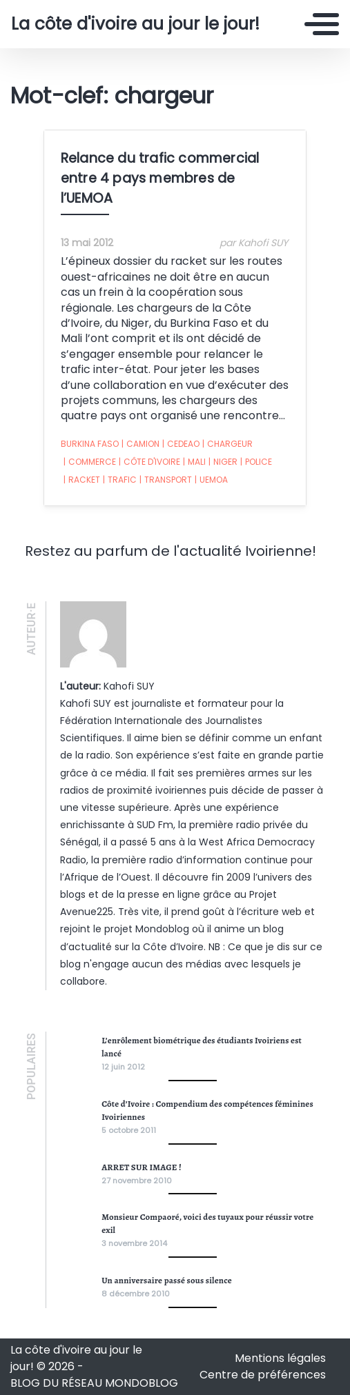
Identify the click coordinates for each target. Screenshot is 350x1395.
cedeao (181, 444)
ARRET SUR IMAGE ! (141, 1167)
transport (165, 480)
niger (222, 462)
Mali (194, 462)
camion (140, 444)
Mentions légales (280, 1358)
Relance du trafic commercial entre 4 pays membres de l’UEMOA (160, 178)
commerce (90, 462)
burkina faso (90, 444)
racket (82, 480)
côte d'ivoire (149, 462)
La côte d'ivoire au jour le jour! (135, 24)
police (256, 462)
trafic (120, 480)
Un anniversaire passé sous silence (166, 1280)
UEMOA (211, 480)
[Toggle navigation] (321, 24)
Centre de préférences (263, 1375)
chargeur (227, 444)
